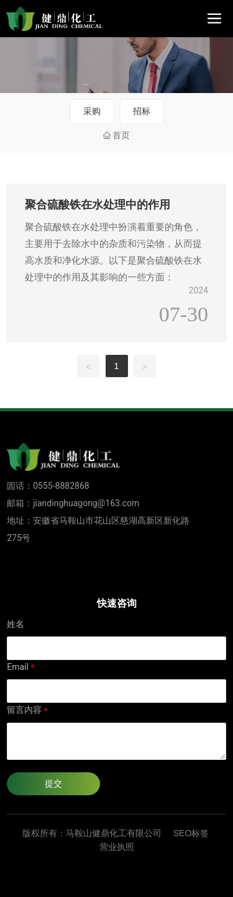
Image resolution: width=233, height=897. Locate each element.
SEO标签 (191, 833)
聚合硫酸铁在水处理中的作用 (97, 204)
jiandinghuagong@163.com (86, 503)
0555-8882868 (61, 486)
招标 (141, 111)
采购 (92, 111)
